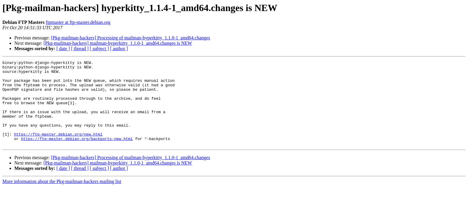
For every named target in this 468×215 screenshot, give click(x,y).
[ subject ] (99, 48)
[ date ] (63, 48)
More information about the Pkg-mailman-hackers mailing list (61, 198)
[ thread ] (80, 48)
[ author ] (119, 48)
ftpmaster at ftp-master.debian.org (78, 22)
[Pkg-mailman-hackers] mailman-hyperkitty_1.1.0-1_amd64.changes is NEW (118, 43)
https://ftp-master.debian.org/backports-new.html (77, 154)
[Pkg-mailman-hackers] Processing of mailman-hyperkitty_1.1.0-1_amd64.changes (130, 37)
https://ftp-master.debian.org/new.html (58, 149)
